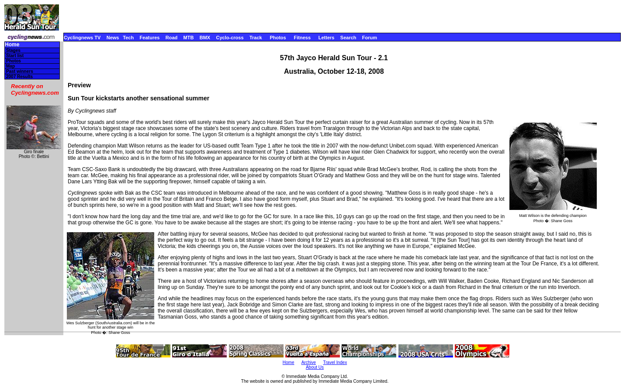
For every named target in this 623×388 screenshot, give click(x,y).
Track (255, 37)
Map (10, 66)
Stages (13, 50)
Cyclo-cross (230, 37)
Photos (278, 37)
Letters (326, 37)
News (113, 37)
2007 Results (19, 76)
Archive (308, 362)
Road (172, 37)
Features (150, 37)
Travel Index (335, 362)
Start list (15, 55)
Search (348, 37)
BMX (205, 37)
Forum (369, 37)
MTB (188, 37)
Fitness (302, 37)
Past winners (19, 71)
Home (12, 45)
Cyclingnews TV (82, 37)
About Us (315, 367)
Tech (128, 37)
